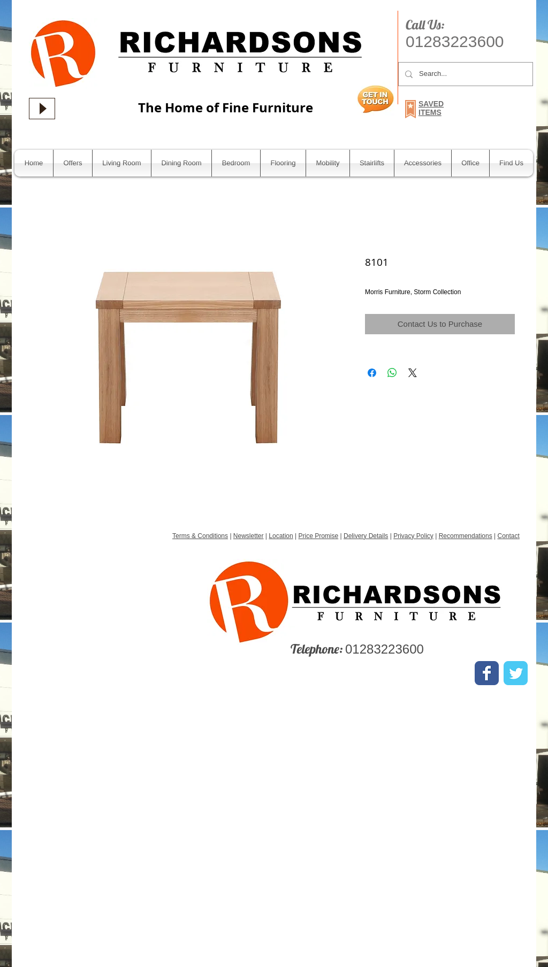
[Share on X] (412, 372)
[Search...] (464, 74)
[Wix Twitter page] (516, 673)
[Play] (42, 108)
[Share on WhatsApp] (392, 372)
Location (281, 536)
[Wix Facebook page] (487, 673)
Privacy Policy (413, 536)
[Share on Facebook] (372, 372)
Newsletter (248, 536)
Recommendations (465, 536)
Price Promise (319, 536)
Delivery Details (366, 536)
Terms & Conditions (200, 536)
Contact (508, 536)
